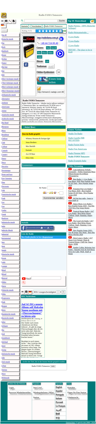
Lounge (4, 266)
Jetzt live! (37, 388)
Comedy (4, 151)
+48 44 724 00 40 (49, 43)
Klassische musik (7, 254)
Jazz (3, 242)
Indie (3, 226)
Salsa (3, 322)
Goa (3, 206)
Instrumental (6, 238)
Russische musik (7, 318)
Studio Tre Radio (75, 134)
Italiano (59, 398)
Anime (3, 111)
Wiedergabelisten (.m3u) (43, 392)
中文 (58, 418)
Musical (4, 278)
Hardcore (4, 218)
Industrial (4, 234)
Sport (3, 346)
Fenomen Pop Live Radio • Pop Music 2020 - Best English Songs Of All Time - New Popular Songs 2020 (80, 192)
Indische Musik (7, 230)
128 (47, 61)
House (3, 55)
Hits (39, 53)
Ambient (4, 103)
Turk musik (5, 362)
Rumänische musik (8, 314)
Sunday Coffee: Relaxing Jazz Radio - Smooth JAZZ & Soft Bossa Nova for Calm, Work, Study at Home (81, 251)
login (11, 388)
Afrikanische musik (8, 95)
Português (60, 394)
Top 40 (4, 35)
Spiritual (4, 342)
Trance (3, 63)
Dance (3, 159)
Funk (3, 198)
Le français (60, 406)
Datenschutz (70, 423)
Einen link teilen (49, 80)
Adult (40, 57)
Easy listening (6, 178)
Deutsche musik (7, 39)
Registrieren (47, 237)
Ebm (3, 182)
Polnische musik (7, 290)
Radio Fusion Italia (76, 145)
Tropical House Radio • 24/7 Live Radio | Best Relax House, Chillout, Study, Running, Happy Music (81, 214)
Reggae (4, 306)
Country (4, 155)
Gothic (3, 210)
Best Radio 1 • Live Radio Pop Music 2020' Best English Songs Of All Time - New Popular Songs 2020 (81, 182)
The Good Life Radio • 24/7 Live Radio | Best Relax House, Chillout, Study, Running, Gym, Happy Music (80, 224)
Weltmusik (5, 378)
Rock (3, 47)
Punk (3, 302)
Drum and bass (6, 174)
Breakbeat (5, 135)
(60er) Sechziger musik (9, 79)
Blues (3, 131)
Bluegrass (5, 127)
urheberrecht (72, 397)
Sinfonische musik (8, 354)
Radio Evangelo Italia (77, 161)
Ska (2, 330)
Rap (2, 71)
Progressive (5, 298)
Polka (3, 294)
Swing (3, 350)
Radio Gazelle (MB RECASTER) (76, 139)
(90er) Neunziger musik (10, 91)
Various (4, 370)
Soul (3, 334)
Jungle (3, 250)
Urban (3, 366)
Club (3, 143)
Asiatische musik (7, 115)
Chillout (4, 139)
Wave (3, 374)
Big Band (4, 123)
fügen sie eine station (76, 392)
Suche (62, 21)
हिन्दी (58, 414)
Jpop (3, 246)
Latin (3, 262)
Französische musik (8, 194)
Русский (59, 402)
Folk (3, 190)
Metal (3, 270)
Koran (3, 258)
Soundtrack (5, 338)
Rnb (3, 75)
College (4, 147)
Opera (3, 286)
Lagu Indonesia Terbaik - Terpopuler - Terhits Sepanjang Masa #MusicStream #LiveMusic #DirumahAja (81, 173)
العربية (58, 410)
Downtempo (5, 170)
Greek (3, 214)
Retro (3, 310)
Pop (2, 43)
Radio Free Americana (77, 149)
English (59, 387)
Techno (4, 59)
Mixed (3, 274)
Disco (3, 162)
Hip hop (4, 67)
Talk (3, 358)
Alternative (5, 99)
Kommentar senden (53, 198)
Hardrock (4, 51)
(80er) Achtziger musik (9, 87)
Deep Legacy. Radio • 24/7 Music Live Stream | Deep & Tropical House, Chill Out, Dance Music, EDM (80, 241)
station (36, 397)
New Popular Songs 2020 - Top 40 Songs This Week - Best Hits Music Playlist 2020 (81, 233)
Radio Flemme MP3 (76, 153)
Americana (5, 107)
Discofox (4, 166)
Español (59, 391)
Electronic (5, 186)
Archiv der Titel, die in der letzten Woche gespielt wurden (44, 362)
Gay (3, 202)
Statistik (25, 223)
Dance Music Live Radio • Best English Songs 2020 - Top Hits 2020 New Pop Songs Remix (81, 206)
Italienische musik (8, 222)
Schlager (4, 326)
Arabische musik (7, 119)
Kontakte (71, 388)
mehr (53, 366)
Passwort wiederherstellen (20, 392)
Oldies (3, 282)
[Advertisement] (48, 5)
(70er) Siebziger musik (9, 83)
